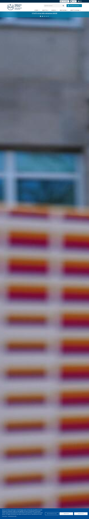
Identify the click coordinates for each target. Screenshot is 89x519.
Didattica (45, 10)
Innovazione (63, 10)
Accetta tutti (81, 513)
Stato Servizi (64, 1)
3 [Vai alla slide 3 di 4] (46, 16)
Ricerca (54, 10)
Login (74, 1)
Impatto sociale (74, 10)
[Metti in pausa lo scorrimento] (40, 16)
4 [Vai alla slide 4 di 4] (48, 16)
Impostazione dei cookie (52, 513)
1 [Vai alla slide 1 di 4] (42, 16)
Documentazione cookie (12, 516)
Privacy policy (4, 516)
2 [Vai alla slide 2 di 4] (44, 16)
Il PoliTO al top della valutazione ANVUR (44, 13)
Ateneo (36, 10)
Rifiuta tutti (66, 513)
